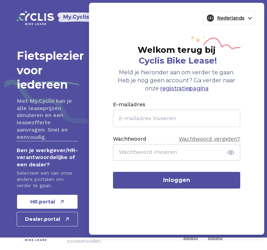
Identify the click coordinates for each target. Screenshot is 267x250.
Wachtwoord (129, 138)
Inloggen (176, 180)
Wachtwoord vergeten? (209, 138)
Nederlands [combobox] (229, 18)
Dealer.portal (47, 219)
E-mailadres (129, 104)
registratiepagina (184, 88)
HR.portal (47, 202)
